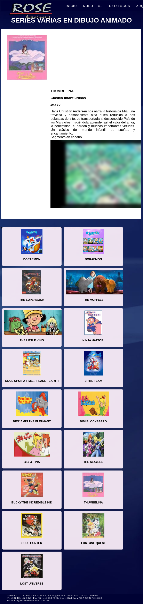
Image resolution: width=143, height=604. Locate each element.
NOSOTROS (93, 6)
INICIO (71, 6)
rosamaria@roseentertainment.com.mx (28, 600)
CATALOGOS (119, 6)
